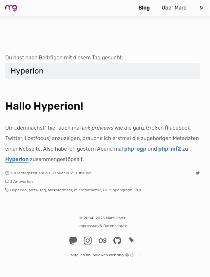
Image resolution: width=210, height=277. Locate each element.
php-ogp (135, 149)
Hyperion (17, 159)
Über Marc (174, 8)
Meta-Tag (37, 190)
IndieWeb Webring (107, 252)
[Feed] (201, 8)
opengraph (123, 190)
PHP (138, 190)
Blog (144, 8)
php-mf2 (169, 149)
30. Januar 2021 (60, 173)
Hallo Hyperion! (44, 106)
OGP (107, 190)
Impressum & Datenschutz (102, 226)
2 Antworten (21, 181)
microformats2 (87, 190)
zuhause (83, 173)
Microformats (60, 190)
